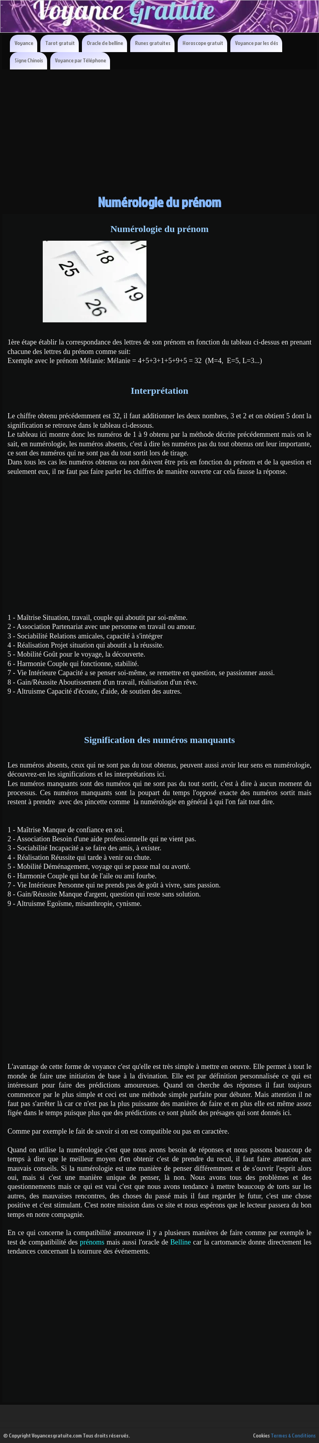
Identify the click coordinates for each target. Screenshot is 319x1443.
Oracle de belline (105, 43)
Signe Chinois (29, 60)
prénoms (93, 1242)
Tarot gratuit (60, 43)
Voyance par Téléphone (80, 60)
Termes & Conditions (293, 1435)
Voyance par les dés (256, 43)
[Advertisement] (159, 128)
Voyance (24, 43)
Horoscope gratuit (202, 43)
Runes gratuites (153, 43)
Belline (181, 1242)
